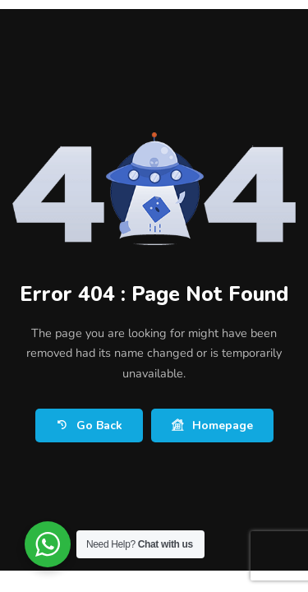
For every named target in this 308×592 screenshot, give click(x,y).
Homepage (212, 425)
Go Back (89, 425)
